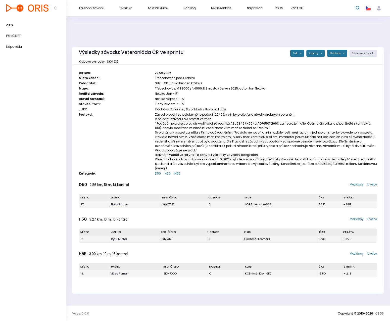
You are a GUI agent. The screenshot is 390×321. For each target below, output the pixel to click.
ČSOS (379, 313)
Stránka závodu (363, 53)
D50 (158, 173)
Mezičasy (357, 184)
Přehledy (335, 53)
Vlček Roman (119, 273)
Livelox (372, 184)
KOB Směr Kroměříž (257, 204)
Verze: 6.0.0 (80, 313)
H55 (177, 173)
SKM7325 (167, 239)
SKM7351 (168, 204)
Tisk (295, 53)
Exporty (314, 53)
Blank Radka (119, 204)
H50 (168, 173)
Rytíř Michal (119, 239)
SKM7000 (170, 273)
